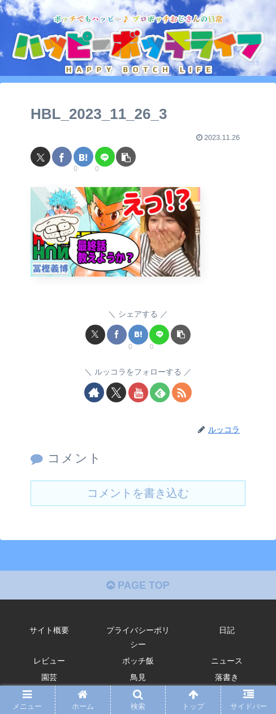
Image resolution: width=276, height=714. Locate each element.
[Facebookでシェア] (62, 157)
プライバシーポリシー (138, 637)
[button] (126, 157)
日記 (227, 630)
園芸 (49, 677)
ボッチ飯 (138, 660)
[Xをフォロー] (116, 392)
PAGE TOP (137, 585)
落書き (227, 677)
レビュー (49, 660)
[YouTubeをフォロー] (138, 392)
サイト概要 (49, 630)
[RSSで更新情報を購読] (182, 392)
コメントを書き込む (138, 493)
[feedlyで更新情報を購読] (160, 392)
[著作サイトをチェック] (94, 392)
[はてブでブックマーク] (83, 157)
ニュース (227, 660)
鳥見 (138, 677)
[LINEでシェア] (105, 157)
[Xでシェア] (40, 157)
